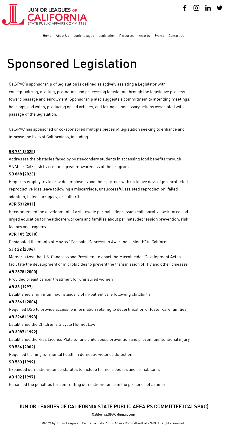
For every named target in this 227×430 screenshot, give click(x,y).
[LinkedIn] (208, 8)
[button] (62, 35)
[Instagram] (196, 8)
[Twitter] (220, 8)
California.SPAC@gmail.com (113, 414)
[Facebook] (185, 8)
